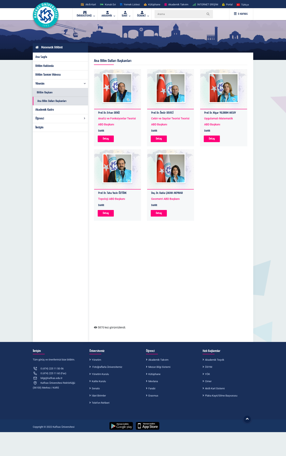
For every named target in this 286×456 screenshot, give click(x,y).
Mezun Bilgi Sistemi (159, 366)
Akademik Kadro (44, 109)
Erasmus (153, 395)
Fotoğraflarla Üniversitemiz (107, 366)
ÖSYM (208, 366)
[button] (243, 4)
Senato (96, 388)
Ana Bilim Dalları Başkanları (51, 101)
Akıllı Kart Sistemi (215, 388)
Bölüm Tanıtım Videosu (48, 74)
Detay (106, 138)
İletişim (39, 127)
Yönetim (60, 83)
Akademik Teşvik (214, 359)
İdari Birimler (99, 395)
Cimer (208, 381)
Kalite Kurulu (99, 381)
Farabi (151, 388)
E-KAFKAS (241, 14)
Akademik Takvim (158, 359)
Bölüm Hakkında (44, 66)
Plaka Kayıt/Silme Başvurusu (221, 395)
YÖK (207, 374)
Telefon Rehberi (100, 402)
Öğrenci (60, 118)
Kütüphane (154, 374)
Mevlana (153, 381)
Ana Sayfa (41, 57)
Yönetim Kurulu (100, 374)
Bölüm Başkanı (44, 92)
